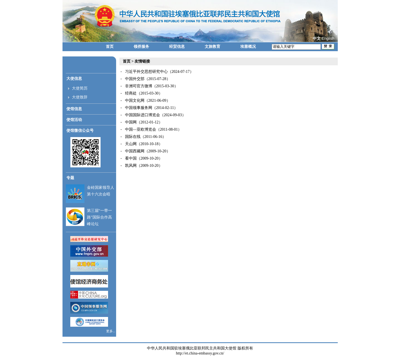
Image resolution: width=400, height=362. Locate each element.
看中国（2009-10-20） (143, 158)
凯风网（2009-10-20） (143, 165)
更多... (111, 331)
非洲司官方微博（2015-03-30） (151, 86)
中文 (317, 38)
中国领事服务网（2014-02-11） (151, 108)
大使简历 (80, 88)
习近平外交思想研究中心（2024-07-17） (159, 72)
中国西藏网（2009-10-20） (147, 151)
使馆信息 (74, 109)
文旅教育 (212, 46)
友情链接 (142, 61)
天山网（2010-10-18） (143, 144)
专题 (70, 178)
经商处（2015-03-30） (143, 93)
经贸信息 (177, 46)
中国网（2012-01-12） (143, 122)
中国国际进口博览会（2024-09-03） (155, 115)
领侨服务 (141, 46)
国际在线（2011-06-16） (145, 137)
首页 (110, 46)
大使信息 (74, 78)
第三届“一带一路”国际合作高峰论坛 (99, 217)
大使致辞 (80, 97)
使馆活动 (74, 120)
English (328, 38)
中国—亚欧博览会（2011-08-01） (153, 129)
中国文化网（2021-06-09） (147, 100)
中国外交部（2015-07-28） (147, 79)
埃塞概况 (248, 46)
